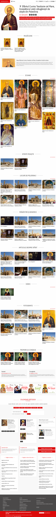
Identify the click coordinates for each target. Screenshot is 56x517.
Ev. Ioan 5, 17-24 (22, 452)
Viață (28, 17)
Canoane (22, 407)
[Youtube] (46, 1)
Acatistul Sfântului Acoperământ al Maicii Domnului (9, 479)
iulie (26, 403)
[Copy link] (36, 15)
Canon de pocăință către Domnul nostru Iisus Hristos (9, 468)
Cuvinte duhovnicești (7, 499)
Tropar (37, 19)
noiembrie (41, 403)
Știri (4, 508)
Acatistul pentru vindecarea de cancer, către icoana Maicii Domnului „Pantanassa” (46, 461)
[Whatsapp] (32, 15)
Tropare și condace (28, 350)
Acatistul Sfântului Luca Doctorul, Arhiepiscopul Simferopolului (44, 482)
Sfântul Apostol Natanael (30, 420)
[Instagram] (47, 1)
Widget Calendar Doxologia (46, 448)
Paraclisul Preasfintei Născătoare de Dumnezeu (8, 465)
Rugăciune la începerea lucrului (7, 473)
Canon (25, 17)
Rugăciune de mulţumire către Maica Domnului (8, 486)
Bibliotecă (5, 504)
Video (29, 19)
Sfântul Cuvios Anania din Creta (30, 434)
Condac (41, 19)
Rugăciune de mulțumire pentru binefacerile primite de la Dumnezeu (9, 489)
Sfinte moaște (36, 17)
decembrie (45, 403)
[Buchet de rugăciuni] (42, 1)
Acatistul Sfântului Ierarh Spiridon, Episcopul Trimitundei (46, 471)
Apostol (50, 19)
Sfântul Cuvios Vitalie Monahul (48, 430)
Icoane (32, 17)
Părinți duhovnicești (24, 499)
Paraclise (28, 407)
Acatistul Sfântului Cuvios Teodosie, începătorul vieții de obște (7, 49)
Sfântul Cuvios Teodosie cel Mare (6, 99)
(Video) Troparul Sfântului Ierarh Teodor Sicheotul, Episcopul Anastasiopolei (27, 474)
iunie (24, 403)
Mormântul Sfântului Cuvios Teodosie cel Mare (6, 335)
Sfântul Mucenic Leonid (43, 419)
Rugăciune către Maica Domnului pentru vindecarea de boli (46, 468)
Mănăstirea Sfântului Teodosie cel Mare (7, 169)
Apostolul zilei (5, 447)
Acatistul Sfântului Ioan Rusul (44, 479)
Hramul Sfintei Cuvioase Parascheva (9, 510)
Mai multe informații (17, 516)
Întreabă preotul (6, 505)
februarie (13, 403)
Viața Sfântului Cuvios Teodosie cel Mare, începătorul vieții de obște (32, 60)
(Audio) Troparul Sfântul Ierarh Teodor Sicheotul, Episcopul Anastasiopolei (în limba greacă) (28, 470)
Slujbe (40, 407)
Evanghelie (45, 19)
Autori (21, 498)
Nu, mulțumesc (47, 512)
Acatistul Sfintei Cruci (5, 483)
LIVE (37, 1)
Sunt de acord (41, 512)
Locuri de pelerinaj (43, 17)
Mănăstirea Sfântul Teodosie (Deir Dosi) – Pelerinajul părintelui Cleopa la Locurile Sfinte (6, 191)
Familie (4, 501)
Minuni (8, 431)
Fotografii (33, 19)
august (28, 403)
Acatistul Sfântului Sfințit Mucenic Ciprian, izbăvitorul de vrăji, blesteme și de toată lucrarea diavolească (46, 487)
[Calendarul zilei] (41, 1)
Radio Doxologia (23, 510)
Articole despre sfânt (23, 19)
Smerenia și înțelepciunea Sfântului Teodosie (20, 277)
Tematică (21, 502)
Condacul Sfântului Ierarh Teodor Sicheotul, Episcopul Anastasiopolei (27, 467)
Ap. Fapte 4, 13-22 (4, 452)
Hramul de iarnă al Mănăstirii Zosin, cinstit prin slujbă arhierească (20, 262)
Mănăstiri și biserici (51, 17)
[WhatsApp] (50, 1)
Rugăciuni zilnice (9, 457)
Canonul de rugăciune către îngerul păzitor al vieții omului (9, 471)
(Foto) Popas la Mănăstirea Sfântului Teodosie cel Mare (20, 190)
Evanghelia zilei (23, 447)
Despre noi (38, 500)
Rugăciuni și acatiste (46, 457)
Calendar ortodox (28, 400)
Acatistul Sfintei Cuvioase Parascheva (8, 481)
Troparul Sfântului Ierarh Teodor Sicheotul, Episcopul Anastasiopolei (27, 464)
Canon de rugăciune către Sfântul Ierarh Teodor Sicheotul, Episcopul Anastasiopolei (27, 461)
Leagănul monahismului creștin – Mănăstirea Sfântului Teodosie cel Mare (48, 240)
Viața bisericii (5, 498)
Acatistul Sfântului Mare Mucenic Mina (45, 484)
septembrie (32, 403)
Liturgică (4, 502)
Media (4, 507)
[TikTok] (49, 1)
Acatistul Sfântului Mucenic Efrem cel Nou (46, 473)
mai (22, 403)
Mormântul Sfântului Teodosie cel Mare (48, 190)
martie (17, 403)
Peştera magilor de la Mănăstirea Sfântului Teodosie (34, 205)
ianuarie (10, 403)
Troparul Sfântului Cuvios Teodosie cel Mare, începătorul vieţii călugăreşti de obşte (7, 363)
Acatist (21, 17)
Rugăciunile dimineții (5, 460)
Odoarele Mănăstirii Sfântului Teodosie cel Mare (20, 169)
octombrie (37, 403)
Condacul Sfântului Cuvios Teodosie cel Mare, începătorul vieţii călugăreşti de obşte (34, 363)
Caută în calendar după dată (16, 413)
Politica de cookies (40, 502)
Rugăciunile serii (4, 462)
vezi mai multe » (52, 78)
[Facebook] (44, 1)
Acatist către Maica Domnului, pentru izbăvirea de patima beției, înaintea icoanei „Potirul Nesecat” (46, 464)
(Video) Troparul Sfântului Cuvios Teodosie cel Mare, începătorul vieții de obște (6, 298)
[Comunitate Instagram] (52, 1)
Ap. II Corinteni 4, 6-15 (6, 373)
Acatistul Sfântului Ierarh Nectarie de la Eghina (45, 476)
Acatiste (16, 407)
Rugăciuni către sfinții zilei (28, 457)
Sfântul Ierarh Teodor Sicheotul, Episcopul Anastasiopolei (11, 421)
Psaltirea (3, 476)
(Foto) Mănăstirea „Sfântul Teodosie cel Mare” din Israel (48, 205)
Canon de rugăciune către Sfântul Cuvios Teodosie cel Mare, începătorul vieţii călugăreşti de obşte (20, 50)
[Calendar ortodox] (39, 1)
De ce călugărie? (4, 226)
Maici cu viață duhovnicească (25, 501)
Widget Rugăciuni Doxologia (46, 451)
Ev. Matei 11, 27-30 (33, 373)
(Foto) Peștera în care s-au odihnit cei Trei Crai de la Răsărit (7, 205)
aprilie (20, 403)
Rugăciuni (28, 36)
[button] (13, 1)
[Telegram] (53, 1)
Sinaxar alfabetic (23, 504)
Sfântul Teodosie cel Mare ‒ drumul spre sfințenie (47, 262)
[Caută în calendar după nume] (17, 411)
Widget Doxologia (23, 508)
